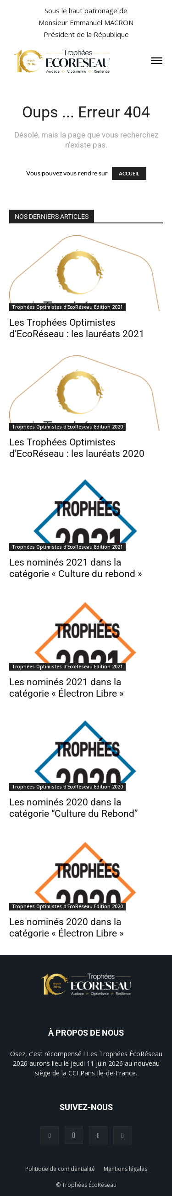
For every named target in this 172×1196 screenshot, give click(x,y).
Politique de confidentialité (60, 1169)
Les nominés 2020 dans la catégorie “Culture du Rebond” (73, 808)
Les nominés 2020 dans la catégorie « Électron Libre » (66, 927)
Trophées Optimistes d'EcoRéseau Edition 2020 (67, 426)
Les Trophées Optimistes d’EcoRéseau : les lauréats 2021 (76, 328)
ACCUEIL (129, 173)
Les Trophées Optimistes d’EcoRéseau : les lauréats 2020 (76, 448)
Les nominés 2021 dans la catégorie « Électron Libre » (66, 688)
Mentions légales (125, 1169)
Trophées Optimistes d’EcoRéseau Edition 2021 (67, 307)
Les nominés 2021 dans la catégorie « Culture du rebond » (75, 568)
